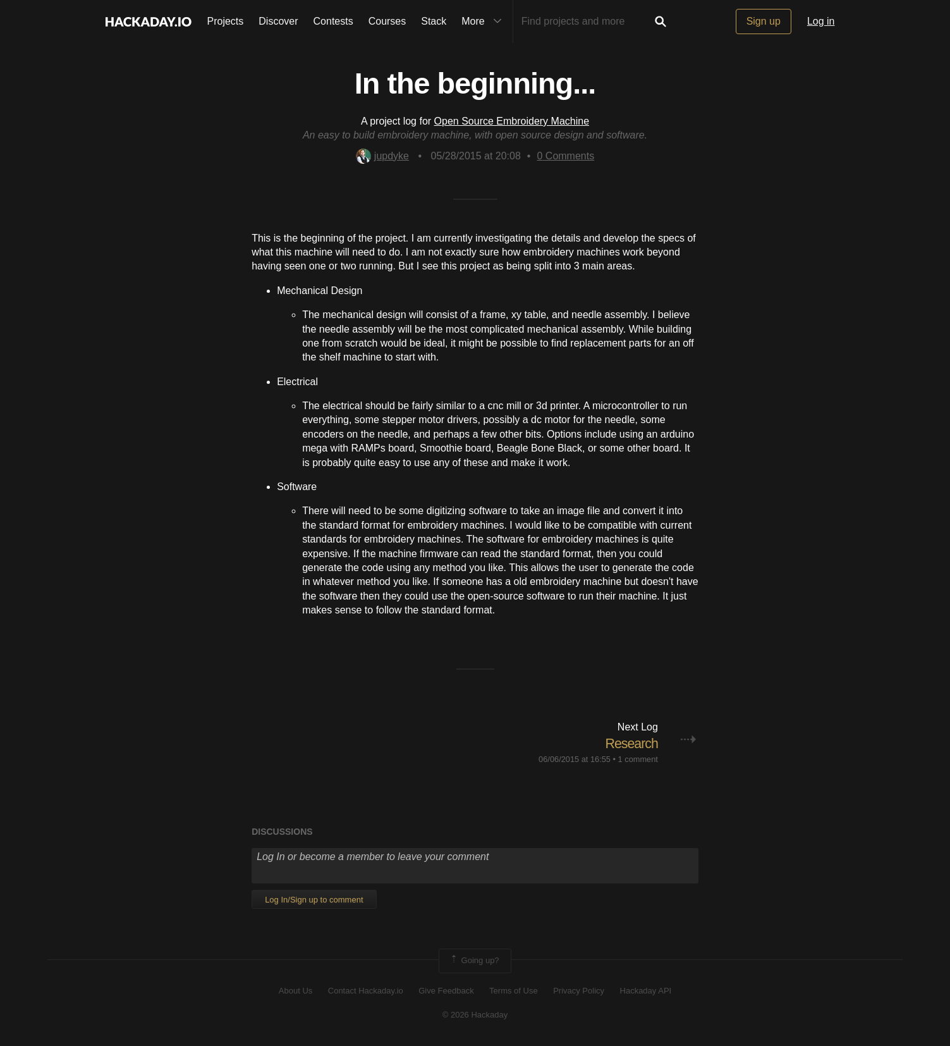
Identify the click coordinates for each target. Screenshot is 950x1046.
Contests (333, 21)
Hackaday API (646, 990)
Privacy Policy (578, 990)
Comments (565, 156)
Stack (433, 21)
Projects (225, 21)
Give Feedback (445, 990)
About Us (295, 990)
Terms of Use (513, 990)
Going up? (474, 961)
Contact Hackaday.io (365, 990)
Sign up (763, 21)
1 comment (638, 759)
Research (631, 743)
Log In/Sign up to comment (314, 899)
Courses (387, 21)
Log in (821, 21)
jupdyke (382, 156)
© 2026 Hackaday (475, 1014)
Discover (278, 21)
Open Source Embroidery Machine (511, 121)
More (484, 21)
